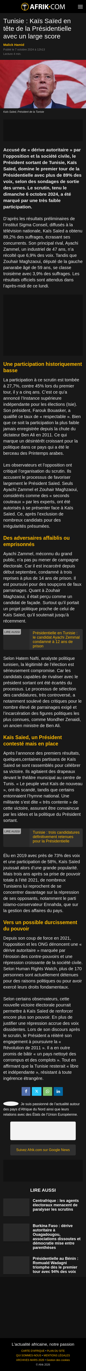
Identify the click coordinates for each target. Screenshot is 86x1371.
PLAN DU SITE (56, 1350)
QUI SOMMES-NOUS (28, 1355)
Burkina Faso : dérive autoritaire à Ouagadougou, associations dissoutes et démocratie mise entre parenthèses (57, 1237)
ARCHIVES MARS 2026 (30, 1360)
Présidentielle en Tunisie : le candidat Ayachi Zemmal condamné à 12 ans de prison (56, 639)
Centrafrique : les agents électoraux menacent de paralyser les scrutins (56, 1205)
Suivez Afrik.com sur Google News (43, 1150)
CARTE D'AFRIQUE (33, 1350)
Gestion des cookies (58, 1360)
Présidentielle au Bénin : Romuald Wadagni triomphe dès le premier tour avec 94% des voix (55, 1265)
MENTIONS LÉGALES (57, 1355)
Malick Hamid (13, 45)
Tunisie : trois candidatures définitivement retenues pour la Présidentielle (56, 836)
